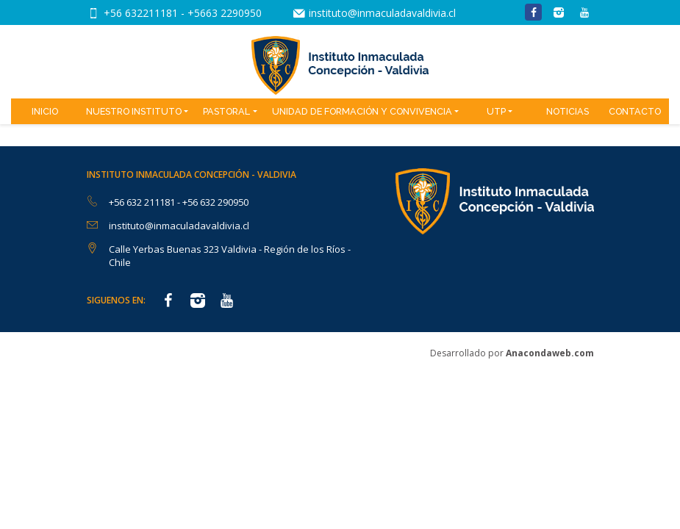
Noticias (567, 111)
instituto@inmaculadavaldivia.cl (382, 13)
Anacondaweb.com (550, 353)
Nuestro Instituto (134, 111)
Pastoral (226, 111)
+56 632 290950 (215, 202)
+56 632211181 (142, 13)
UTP (496, 111)
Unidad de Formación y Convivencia (362, 111)
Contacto (635, 111)
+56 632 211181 (143, 202)
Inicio (45, 111)
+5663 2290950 (224, 13)
